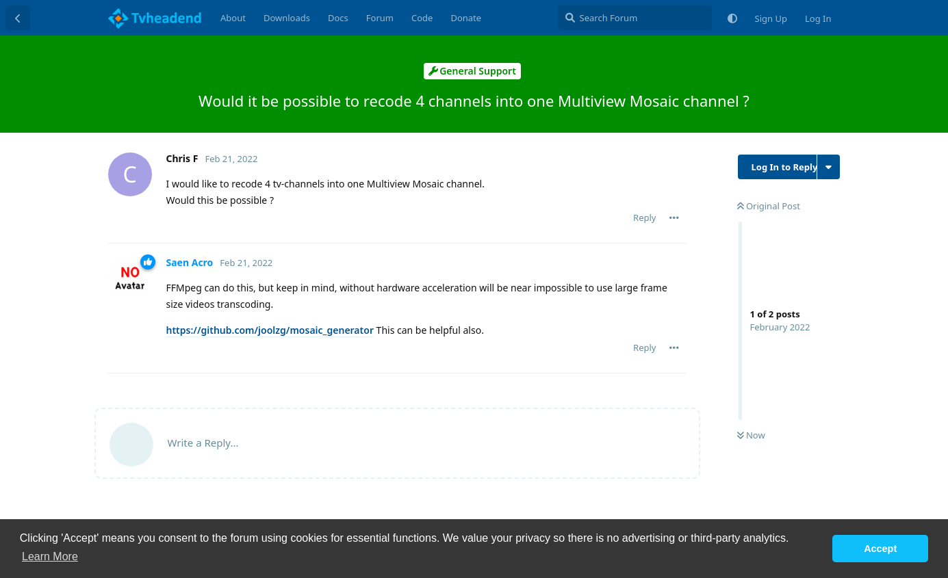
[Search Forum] (635, 17)
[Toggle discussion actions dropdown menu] (828, 167)
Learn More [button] (50, 556)
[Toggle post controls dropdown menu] (674, 217)
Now (751, 435)
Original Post (768, 206)
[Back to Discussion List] (17, 17)
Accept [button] (880, 548)
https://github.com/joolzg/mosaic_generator (270, 330)
